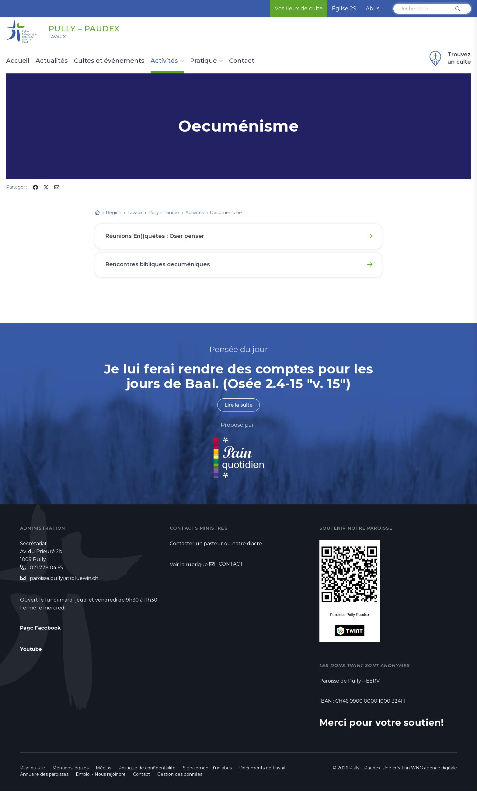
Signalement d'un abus (207, 768)
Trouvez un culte (449, 58)
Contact (241, 61)
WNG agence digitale (434, 768)
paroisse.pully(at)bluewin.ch (64, 579)
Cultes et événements (109, 61)
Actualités (52, 61)
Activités (164, 61)
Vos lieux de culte (299, 8)
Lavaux (57, 37)
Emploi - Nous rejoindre (101, 774)
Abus (373, 8)
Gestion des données (179, 774)
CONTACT (231, 564)
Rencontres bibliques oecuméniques (157, 264)
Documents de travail (262, 768)
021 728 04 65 (46, 568)
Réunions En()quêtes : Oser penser (154, 236)
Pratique (203, 61)
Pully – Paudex (84, 28)
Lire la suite (238, 405)
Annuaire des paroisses (44, 774)
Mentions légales (70, 768)
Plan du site (32, 768)
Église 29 (344, 8)
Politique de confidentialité (147, 768)
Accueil (18, 61)
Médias (103, 768)
